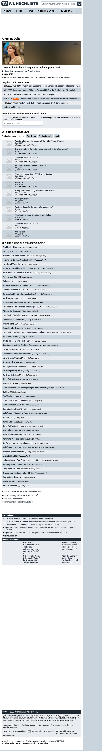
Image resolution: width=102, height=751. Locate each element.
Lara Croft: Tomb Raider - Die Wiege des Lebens (24, 332)
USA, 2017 (34, 439)
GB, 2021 (37, 473)
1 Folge (33, 153)
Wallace (6, 281)
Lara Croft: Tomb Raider (13, 315)
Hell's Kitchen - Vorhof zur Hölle (17, 273)
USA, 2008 (27, 375)
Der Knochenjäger (11, 298)
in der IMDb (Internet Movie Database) (24, 492)
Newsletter (7, 727)
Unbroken (7, 417)
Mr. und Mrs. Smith (11, 358)
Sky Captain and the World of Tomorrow (20, 345)
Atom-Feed (71, 733)
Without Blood (9, 486)
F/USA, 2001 (23, 324)
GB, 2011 (36, 401)
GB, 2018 (39, 443)
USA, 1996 (36, 260)
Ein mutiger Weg (10, 371)
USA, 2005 (39, 354)
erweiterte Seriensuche (12, 499)
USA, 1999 (28, 298)
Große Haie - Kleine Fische (14, 341)
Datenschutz (44, 725)
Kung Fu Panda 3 (10, 426)
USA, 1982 (27, 247)
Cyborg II (7, 251)
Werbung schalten (29, 725)
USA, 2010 (54, 388)
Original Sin (8, 324)
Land (57, 136)
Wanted (6, 383)
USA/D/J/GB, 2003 (58, 332)
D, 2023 (26, 477)
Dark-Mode (9, 735)
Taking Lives (8, 349)
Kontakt (17, 725)
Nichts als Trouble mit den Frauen (18, 268)
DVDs (60, 741)
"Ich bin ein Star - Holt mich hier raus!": (40, 522)
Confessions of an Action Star (16, 353)
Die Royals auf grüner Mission (16, 443)
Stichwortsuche (32, 741)
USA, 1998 (38, 286)
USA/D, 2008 (20, 384)
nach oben (7, 741)
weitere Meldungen (12, 107)
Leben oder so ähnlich (12, 319)
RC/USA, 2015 (30, 426)
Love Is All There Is (11, 264)
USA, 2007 (35, 367)
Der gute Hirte (9, 362)
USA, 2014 (37, 413)
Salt (4, 392)
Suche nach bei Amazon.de (20, 495)
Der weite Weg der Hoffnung (15, 439)
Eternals (6, 456)
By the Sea (7, 422)
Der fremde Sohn (10, 375)
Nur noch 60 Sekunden (13, 302)
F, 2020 (49, 460)
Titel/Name (31, 136)
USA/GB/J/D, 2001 (37, 315)
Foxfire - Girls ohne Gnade (14, 260)
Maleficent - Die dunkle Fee (15, 413)
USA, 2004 (36, 341)
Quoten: (40, 528)
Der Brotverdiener (11, 434)
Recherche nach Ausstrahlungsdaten (18, 502)
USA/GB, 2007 (29, 371)
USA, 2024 (17, 482)
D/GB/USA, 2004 (24, 337)
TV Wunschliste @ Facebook (14, 731)
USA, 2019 (44, 447)
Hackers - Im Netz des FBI (14, 255)
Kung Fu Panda (9, 379)
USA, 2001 (32, 320)
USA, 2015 (22, 422)
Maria (5, 481)
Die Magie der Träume (12, 464)
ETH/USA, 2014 (30, 409)
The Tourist (8, 396)
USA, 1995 (36, 256)
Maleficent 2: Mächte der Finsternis (18, 447)
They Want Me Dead (11, 469)
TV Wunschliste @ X (64, 731)
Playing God (8, 277)
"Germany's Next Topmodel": (32, 525)
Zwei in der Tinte (10, 247)
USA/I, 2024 (22, 486)
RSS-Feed (60, 733)
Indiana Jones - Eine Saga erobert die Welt (21, 460)
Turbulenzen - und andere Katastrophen (20, 307)
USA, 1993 (20, 251)
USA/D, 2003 (33, 328)
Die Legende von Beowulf (14, 366)
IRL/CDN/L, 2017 (29, 435)
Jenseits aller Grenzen (13, 328)
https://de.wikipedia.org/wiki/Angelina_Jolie (21, 71)
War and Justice (10, 477)
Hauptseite (19, 741)
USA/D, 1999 (41, 294)
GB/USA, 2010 (24, 396)
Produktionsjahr (45, 136)
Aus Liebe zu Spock (11, 430)
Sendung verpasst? (49, 741)
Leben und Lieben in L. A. (14, 290)
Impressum (7, 725)
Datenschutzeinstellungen (62, 725)
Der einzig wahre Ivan (12, 451)
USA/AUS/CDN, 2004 (27, 349)
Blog (15, 727)
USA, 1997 (41, 273)
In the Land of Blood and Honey (16, 400)
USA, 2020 (33, 452)
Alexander (7, 336)
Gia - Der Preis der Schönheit (16, 285)
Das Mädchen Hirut (11, 409)
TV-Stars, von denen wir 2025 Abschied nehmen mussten (29, 519)
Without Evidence (10, 311)
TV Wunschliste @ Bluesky (43, 731)
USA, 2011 (29, 405)
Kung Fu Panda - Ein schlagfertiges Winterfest (23, 388)
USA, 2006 (25, 362)
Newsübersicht (10, 536)
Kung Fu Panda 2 (10, 405)
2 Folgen (33, 145)
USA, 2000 (28, 311)
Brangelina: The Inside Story (15, 473)
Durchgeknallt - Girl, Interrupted (17, 294)
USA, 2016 (30, 430)
